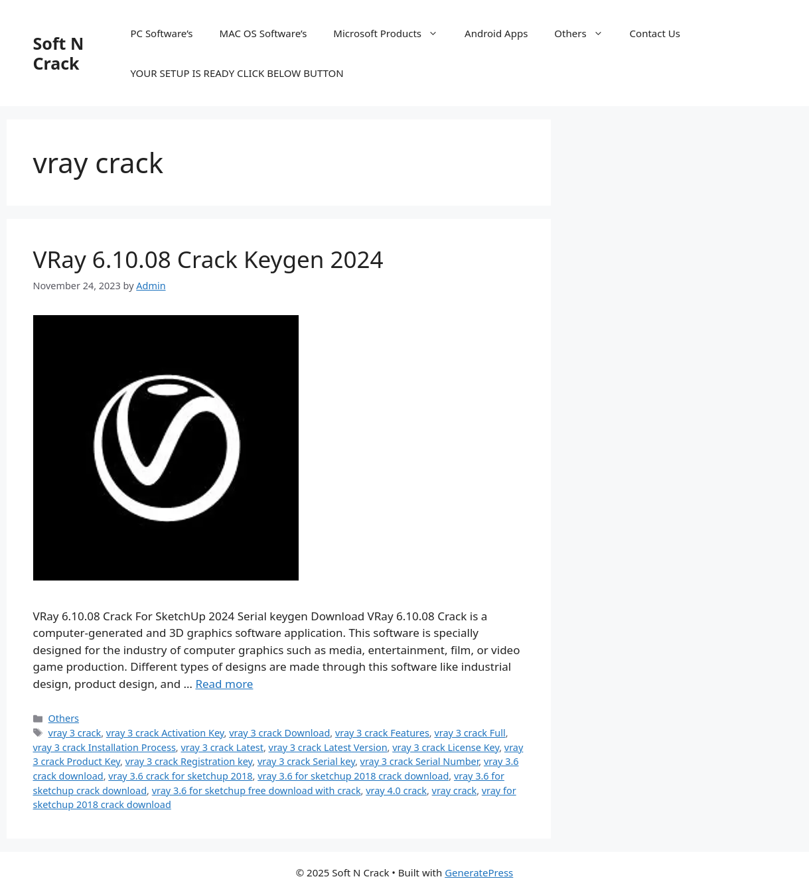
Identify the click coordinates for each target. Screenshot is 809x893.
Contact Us (655, 33)
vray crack (454, 790)
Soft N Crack (58, 53)
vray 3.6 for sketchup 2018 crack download (353, 776)
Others (585, 33)
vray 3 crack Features (382, 732)
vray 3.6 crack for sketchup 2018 (180, 776)
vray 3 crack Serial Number (419, 761)
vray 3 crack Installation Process (104, 747)
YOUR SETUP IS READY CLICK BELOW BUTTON (236, 73)
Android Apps (496, 33)
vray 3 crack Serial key (306, 761)
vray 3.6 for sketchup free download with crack (256, 790)
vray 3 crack (75, 732)
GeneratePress (479, 872)
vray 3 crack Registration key (189, 761)
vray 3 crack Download (279, 732)
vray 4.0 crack (396, 790)
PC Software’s (161, 33)
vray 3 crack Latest (222, 747)
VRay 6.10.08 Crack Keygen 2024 (208, 259)
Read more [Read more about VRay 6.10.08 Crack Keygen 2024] (224, 683)
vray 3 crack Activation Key (165, 732)
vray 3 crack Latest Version (328, 747)
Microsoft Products (392, 33)
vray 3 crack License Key (445, 747)
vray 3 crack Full (469, 732)
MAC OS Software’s (263, 33)
